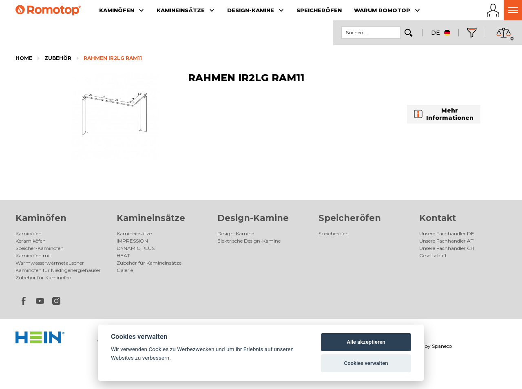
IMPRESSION (132, 241)
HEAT (123, 255)
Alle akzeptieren (366, 342)
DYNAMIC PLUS (136, 248)
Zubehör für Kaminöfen (43, 277)
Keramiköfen (30, 241)
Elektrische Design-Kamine (249, 241)
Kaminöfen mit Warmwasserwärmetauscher (49, 259)
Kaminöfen (40, 218)
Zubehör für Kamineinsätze (149, 263)
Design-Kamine (253, 218)
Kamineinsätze (151, 218)
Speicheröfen (350, 218)
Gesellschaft (433, 255)
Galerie (125, 270)
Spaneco (442, 346)
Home (23, 58)
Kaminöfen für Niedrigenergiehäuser (58, 270)
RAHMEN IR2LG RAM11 (113, 58)
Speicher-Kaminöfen (39, 248)
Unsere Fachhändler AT (446, 241)
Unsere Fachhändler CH (446, 248)
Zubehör (57, 58)
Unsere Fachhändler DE (446, 233)
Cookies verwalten (366, 363)
